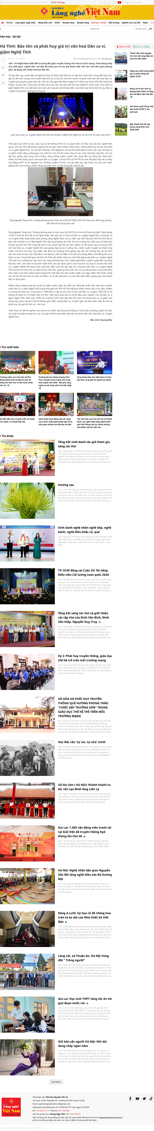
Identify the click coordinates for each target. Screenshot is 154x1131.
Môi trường (114, 22)
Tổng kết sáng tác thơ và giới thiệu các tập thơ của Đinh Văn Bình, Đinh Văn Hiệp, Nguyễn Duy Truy (83, 617)
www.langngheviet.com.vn (110, 1117)
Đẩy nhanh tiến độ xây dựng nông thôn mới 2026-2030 (140, 127)
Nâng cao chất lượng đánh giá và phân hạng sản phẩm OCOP (142, 74)
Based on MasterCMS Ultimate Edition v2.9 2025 (21, 1128)
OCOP (57, 22)
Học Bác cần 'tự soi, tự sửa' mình (81, 742)
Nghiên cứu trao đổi (131, 22)
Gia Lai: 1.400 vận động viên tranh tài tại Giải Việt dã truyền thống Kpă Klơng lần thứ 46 (84, 831)
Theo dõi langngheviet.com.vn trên (86, 59)
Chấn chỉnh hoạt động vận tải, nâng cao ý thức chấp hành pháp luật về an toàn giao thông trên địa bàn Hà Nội (55, 422)
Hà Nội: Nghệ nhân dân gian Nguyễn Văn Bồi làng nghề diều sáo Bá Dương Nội (85, 874)
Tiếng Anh (119, 2)
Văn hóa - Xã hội (98, 22)
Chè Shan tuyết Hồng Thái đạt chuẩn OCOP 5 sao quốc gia (141, 109)
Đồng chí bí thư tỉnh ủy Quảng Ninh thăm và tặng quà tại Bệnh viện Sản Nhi (141, 92)
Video (145, 22)
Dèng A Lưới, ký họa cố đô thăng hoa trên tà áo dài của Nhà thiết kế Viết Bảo (84, 917)
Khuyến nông (83, 22)
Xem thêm (56, 1082)
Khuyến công (68, 22)
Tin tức (9, 22)
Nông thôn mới (45, 22)
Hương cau (66, 485)
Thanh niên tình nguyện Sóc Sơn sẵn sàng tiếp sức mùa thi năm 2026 (141, 56)
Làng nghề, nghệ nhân (25, 22)
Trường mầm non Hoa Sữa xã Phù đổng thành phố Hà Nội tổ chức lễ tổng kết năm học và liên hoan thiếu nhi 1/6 (16, 381)
